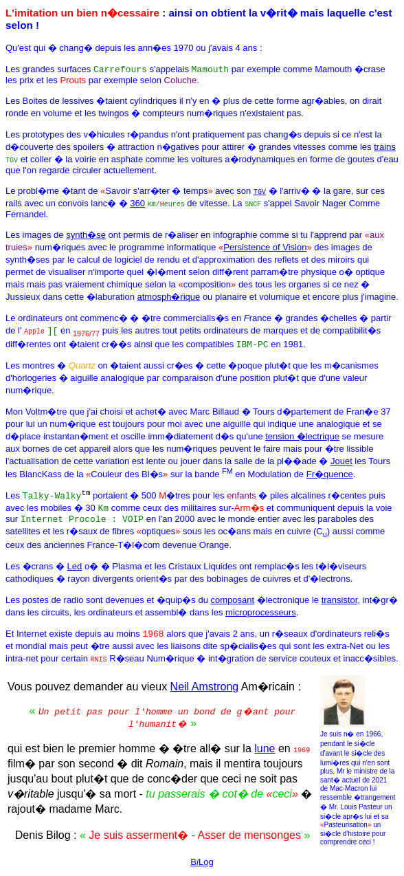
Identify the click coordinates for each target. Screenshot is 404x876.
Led (74, 570)
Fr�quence (329, 474)
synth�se (86, 235)
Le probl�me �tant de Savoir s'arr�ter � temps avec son (129, 191)
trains (385, 147)
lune (264, 752)
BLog (201, 865)
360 (137, 203)
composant (232, 603)
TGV (260, 191)
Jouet (341, 461)
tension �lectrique (302, 436)
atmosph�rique (169, 297)
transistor (340, 603)
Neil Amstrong (204, 690)
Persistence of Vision (264, 247)
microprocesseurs (260, 616)
